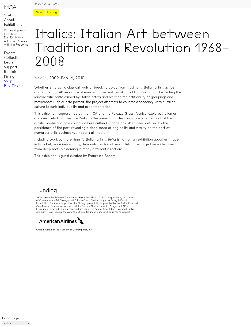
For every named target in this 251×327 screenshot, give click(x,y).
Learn (9, 62)
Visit (7, 15)
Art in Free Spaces (15, 41)
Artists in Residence (16, 44)
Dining (9, 76)
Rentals (10, 71)
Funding (52, 12)
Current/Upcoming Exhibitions (16, 32)
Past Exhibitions (13, 37)
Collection (12, 57)
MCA (38, 3)
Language (10, 318)
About (9, 19)
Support (10, 67)
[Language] (16, 323)
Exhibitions (13, 24)
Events (9, 53)
